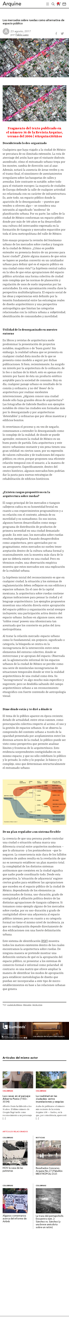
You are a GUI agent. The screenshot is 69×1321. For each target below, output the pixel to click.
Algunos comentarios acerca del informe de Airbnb (15, 1219)
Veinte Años (37, 1005)
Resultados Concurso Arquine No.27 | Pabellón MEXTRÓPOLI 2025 (49, 1171)
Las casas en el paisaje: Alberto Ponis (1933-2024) (17, 1099)
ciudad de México (14, 1005)
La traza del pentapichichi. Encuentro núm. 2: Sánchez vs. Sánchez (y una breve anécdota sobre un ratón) (50, 1222)
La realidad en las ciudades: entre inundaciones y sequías (50, 1099)
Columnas (8, 1091)
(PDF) (44, 941)
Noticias (40, 1138)
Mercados (27, 1005)
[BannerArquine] (34, 1039)
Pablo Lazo (22, 34)
